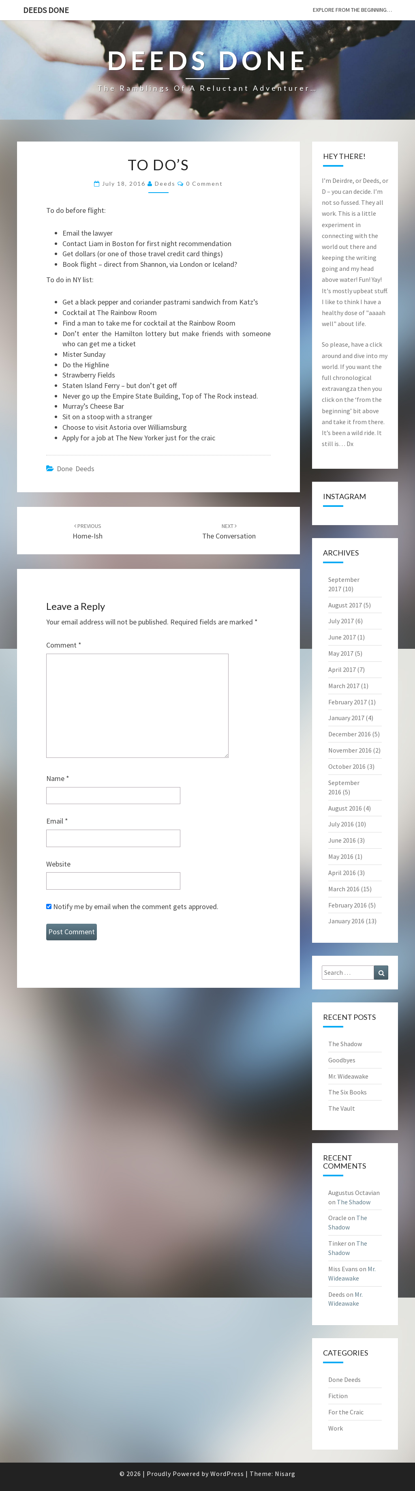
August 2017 (345, 605)
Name (57, 778)
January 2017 (346, 718)
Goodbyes (341, 1060)
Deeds (165, 183)
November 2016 (350, 750)
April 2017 (342, 669)
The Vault (341, 1108)
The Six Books (347, 1092)
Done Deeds (75, 468)
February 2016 (347, 905)
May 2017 (340, 653)
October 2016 (347, 766)
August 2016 (345, 808)
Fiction (338, 1396)
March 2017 (343, 686)
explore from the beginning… (352, 9)
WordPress (227, 1474)
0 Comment (204, 183)
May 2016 (340, 856)
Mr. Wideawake (348, 1076)
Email (57, 821)
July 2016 (341, 824)
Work (335, 1428)
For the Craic (346, 1412)
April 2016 (342, 873)
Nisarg (285, 1474)
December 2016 (349, 734)
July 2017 (341, 621)
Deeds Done (46, 10)
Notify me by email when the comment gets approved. (132, 906)
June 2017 (342, 637)
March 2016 (343, 889)
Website (58, 864)
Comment (63, 645)
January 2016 (346, 921)
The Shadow (345, 1044)
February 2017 (347, 702)
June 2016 (342, 840)
